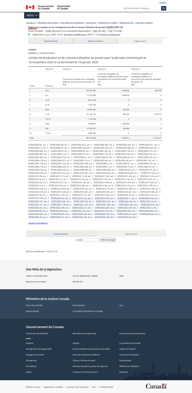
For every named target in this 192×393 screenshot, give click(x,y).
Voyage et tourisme (35, 354)
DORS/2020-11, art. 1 (127, 198)
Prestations (31, 366)
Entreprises (31, 360)
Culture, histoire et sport (84, 360)
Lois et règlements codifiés (85, 276)
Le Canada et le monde (130, 343)
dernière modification (75, 34)
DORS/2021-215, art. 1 (83, 204)
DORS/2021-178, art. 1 (61, 204)
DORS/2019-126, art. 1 (82, 198)
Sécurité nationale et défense (86, 354)
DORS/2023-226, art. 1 (126, 210)
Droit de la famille (34, 305)
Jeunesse (123, 372)
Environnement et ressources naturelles (91, 349)
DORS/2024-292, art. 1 (150, 214)
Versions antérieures (109, 34)
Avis (94, 387)
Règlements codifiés (108, 22)
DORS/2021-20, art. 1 (128, 201)
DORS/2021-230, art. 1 (106, 204)
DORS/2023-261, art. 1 (38, 214)
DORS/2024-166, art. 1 (105, 214)
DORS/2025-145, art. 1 (82, 217)
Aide (121, 276)
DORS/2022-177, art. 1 (82, 207)
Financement (79, 305)
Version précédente (38, 223)
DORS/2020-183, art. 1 (61, 201)
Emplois (29, 343)
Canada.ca (31, 22)
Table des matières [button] (95, 41)
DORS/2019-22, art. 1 (60, 198)
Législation (91, 22)
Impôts (76, 343)
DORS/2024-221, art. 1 (127, 214)
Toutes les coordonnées (37, 333)
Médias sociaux (33, 387)
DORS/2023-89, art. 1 (59, 210)
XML (95, 30)
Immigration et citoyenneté (38, 349)
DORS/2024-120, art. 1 (82, 214)
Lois (121, 305)
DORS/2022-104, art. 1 (60, 207)
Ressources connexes (36, 281)
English (162, 2)
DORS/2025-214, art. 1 (127, 217)
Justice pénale (32, 311)
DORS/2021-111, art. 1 (38, 204)
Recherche (78, 281)
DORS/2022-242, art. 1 (127, 207)
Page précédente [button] (51, 41)
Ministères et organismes (84, 333)
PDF (110, 30)
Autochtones (125, 360)
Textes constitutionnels (36, 276)
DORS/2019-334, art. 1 (105, 198)
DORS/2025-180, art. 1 (105, 217)
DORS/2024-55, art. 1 (60, 214)
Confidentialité (106, 387)
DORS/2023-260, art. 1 (149, 210)
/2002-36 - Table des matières (136, 22)
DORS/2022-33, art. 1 (150, 204)
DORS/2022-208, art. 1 (105, 207)
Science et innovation (129, 354)
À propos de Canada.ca (77, 387)
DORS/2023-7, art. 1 (149, 207)
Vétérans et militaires (129, 366)
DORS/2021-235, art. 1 (128, 204)
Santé (28, 372)
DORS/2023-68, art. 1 (38, 210)
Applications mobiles (53, 387)
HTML (48, 30)
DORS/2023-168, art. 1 (104, 210)
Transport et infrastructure (85, 372)
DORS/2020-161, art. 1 (38, 201)
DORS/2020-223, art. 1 (83, 201)
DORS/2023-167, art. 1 (81, 210)
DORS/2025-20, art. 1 (38, 217)
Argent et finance (127, 349)
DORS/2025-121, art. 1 (60, 217)
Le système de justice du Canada (88, 311)
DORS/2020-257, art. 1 (106, 201)
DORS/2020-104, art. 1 (149, 198)
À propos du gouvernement (132, 333)
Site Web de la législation (72, 22)
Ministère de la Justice (48, 22)
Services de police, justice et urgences (90, 366)
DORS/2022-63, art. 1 (38, 207)
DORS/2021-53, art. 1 (149, 201)
